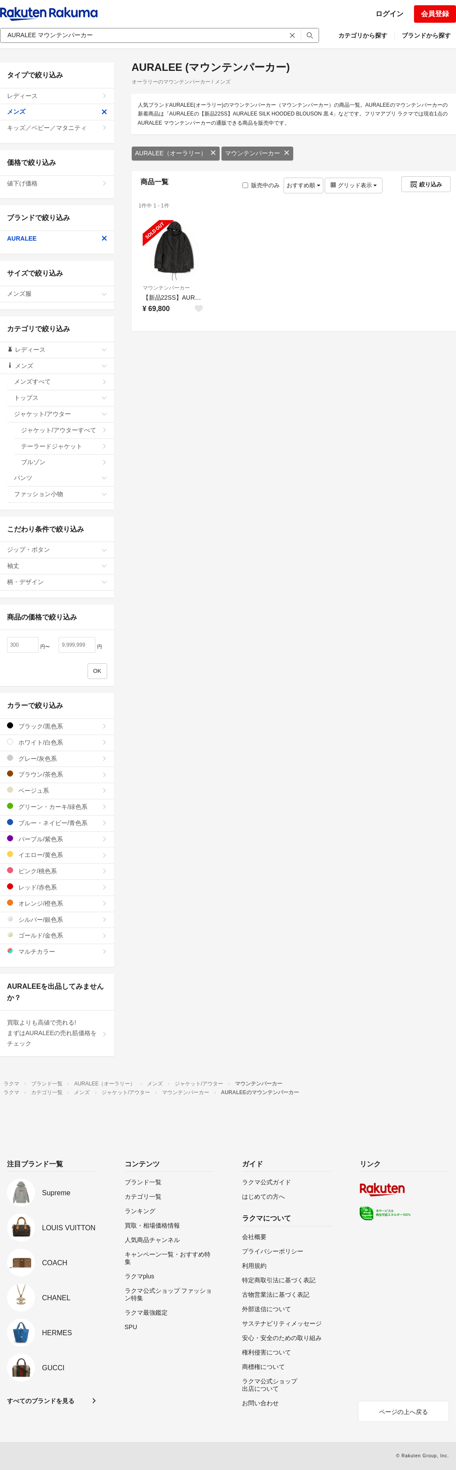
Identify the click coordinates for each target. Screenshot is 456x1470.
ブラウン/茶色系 (57, 774)
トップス (60, 397)
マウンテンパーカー (257, 153)
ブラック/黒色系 (57, 726)
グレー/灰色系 (57, 758)
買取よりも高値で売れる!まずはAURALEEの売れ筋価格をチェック (57, 1033)
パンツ (60, 477)
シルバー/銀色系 (57, 919)
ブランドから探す (426, 35)
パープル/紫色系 (57, 839)
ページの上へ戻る (403, 1411)
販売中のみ (261, 185)
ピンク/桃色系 (57, 871)
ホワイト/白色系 (57, 742)
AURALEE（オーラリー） (175, 153)
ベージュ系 (57, 790)
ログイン (389, 14)
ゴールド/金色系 (57, 935)
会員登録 (435, 14)
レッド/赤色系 (57, 887)
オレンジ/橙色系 (57, 903)
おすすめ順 (303, 185)
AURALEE (57, 238)
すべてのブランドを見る (40, 1400)
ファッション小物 (60, 493)
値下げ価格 (57, 183)
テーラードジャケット (64, 446)
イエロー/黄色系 (57, 854)
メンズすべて (60, 381)
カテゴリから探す (362, 35)
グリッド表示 (353, 185)
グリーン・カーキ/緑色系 (57, 806)
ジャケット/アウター (60, 413)
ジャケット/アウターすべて (64, 430)
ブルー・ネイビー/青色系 (57, 822)
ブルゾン (64, 462)
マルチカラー (57, 951)
